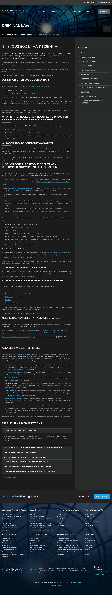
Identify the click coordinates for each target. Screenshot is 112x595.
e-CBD (59, 585)
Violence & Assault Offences (14, 510)
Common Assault (10, 365)
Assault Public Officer (8, 519)
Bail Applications (34, 538)
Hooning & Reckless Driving (10, 549)
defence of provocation (12, 313)
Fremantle (32, 330)
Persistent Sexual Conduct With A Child (41, 530)
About (86, 538)
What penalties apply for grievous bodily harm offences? (25, 457)
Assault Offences (88, 57)
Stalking (4, 530)
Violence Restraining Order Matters (92, 102)
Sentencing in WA (35, 540)
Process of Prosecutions (37, 549)
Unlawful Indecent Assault (13, 398)
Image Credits (77, 582)
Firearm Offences (88, 70)
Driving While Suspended (9, 547)
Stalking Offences (88, 96)
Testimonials (88, 545)
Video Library (89, 547)
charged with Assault (52, 333)
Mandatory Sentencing (36, 547)
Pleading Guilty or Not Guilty (38, 545)
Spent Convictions (35, 543)
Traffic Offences (9, 534)
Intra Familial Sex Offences (37, 528)
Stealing (59, 521)
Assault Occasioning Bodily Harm (11, 516)
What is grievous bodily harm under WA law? (20, 431)
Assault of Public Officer (12, 378)
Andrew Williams (11, 477)
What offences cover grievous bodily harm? (20, 452)
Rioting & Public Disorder (9, 528)
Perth (24, 330)
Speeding (5, 545)
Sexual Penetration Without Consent (40, 525)
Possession (88, 519)
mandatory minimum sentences (57, 253)
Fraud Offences (87, 74)
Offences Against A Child (91, 83)
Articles (87, 552)
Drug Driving (5, 540)
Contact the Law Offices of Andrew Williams (16, 337)
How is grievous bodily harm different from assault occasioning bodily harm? (33, 448)
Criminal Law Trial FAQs (64, 538)
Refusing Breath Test (8, 543)
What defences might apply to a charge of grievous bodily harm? (28, 466)
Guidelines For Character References (68, 540)
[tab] (37, 431)
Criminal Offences (90, 540)
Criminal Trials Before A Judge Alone (68, 547)
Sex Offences (86, 92)
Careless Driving (7, 552)
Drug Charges (86, 66)
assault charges (25, 354)
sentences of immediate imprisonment (20, 188)
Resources (88, 549)
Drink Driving (6, 538)
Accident (8, 300)
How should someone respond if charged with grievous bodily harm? (29, 471)
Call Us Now (103, 496)
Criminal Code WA (33, 86)
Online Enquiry (84, 496)
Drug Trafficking (89, 516)
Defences (32, 552)
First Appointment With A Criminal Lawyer (69, 549)
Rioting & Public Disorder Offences (95, 87)
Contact (87, 554)
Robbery (59, 523)
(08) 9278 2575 (104, 2)
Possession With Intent (91, 521)
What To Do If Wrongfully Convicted (67, 545)
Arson (83, 53)
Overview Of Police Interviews (66, 543)
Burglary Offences (88, 61)
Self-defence (9, 297)
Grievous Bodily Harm (8, 523)
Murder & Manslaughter (9, 525)
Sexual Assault (9, 406)
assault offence (31, 69)
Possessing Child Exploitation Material (41, 519)
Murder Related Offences (91, 79)
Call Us (104, 11)
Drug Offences (89, 514)
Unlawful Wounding (11, 390)
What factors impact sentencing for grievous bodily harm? (26, 462)
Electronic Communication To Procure (41, 523)
